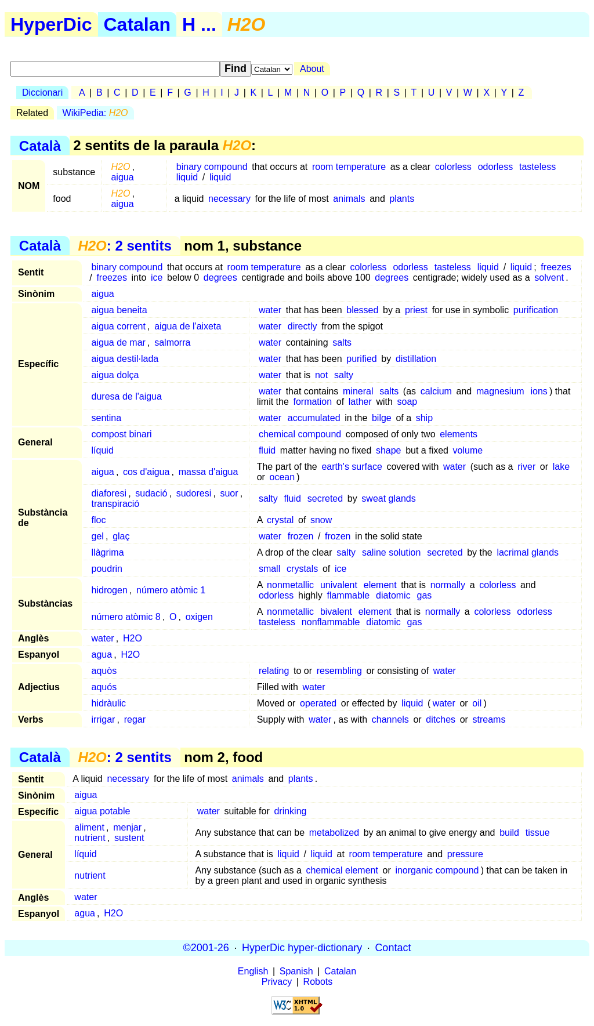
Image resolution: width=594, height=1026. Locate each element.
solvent (549, 277)
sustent (129, 838)
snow (321, 520)
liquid (187, 177)
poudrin (107, 569)
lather (360, 402)
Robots (318, 982)
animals (349, 199)
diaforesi (109, 493)
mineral (358, 391)
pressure (465, 854)
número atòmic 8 (126, 617)
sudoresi (193, 493)
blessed (362, 310)
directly (302, 326)
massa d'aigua (208, 472)
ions (538, 391)
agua (102, 654)
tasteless (537, 167)
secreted (325, 498)
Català (40, 145)
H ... (199, 24)
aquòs (104, 671)
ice (156, 277)
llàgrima (108, 552)
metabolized (334, 833)
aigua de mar (119, 342)
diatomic (393, 595)
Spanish (296, 971)
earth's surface (351, 467)
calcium (436, 391)
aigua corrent (119, 326)
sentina (107, 418)
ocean (282, 477)
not (321, 375)
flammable (348, 595)
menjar (127, 827)
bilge (382, 418)
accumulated (314, 418)
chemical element (342, 870)
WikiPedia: (95, 113)
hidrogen (110, 590)
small (269, 569)
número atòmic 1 (170, 590)
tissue (538, 833)
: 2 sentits (124, 245)
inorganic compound (437, 870)
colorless (453, 167)
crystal (280, 520)
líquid (103, 450)
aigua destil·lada (125, 359)
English (253, 971)
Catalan (137, 24)
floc (99, 520)
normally (447, 585)
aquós (104, 687)
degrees (220, 277)
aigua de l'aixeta (187, 326)
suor (229, 493)
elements (458, 434)
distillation (416, 359)
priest (416, 310)
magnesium (500, 391)
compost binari (122, 434)
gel (98, 536)
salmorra (172, 342)
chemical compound (300, 434)
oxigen (199, 617)
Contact (393, 948)
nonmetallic (290, 585)
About (312, 69)
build (509, 833)
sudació (151, 493)
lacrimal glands (528, 552)
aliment (89, 827)
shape (388, 450)
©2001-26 (206, 948)
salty (343, 375)
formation (312, 402)
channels (390, 719)
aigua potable (102, 811)
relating (274, 671)
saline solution (391, 552)
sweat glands (388, 498)
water (270, 310)
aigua (122, 177)
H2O (132, 638)
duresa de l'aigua (127, 396)
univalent (338, 585)
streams (489, 719)
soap (407, 402)
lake (561, 467)
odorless (495, 167)
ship (424, 418)
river (526, 467)
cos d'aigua (146, 472)
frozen (300, 536)
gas (424, 595)
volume (468, 450)
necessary (229, 199)
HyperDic (51, 24)
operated (318, 703)
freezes (556, 267)
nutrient (89, 838)
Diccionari (42, 92)
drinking (290, 811)
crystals (302, 569)
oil (476, 703)
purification (535, 310)
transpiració (116, 504)
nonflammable (331, 622)
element (380, 585)
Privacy (277, 982)
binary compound (212, 167)
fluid (267, 450)
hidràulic (109, 703)
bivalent (336, 612)
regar (135, 719)
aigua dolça (115, 375)
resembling (339, 671)
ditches (440, 719)
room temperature (349, 167)
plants (401, 199)
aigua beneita (119, 310)
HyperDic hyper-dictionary (302, 948)
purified (361, 359)
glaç (121, 536)
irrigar (103, 719)
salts (342, 342)
